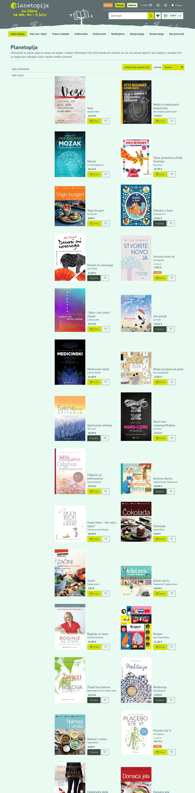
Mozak (82, 132)
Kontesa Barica (154, 365)
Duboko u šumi (154, 168)
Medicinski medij (89, 285)
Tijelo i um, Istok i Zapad (94, 246)
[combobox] (128, 15)
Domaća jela (153, 596)
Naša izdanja (18, 34)
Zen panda (151, 246)
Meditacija (151, 519)
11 (129, 664)
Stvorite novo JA (155, 200)
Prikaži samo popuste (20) (137, 67)
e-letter (146, 5)
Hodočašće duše (88, 596)
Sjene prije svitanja (90, 326)
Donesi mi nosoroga (91, 209)
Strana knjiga (156, 34)
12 (136, 664)
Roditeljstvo (118, 34)
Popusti (108, 5)
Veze (81, 93)
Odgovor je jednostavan (94, 365)
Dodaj (85, 106)
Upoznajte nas (153, 709)
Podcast (120, 5)
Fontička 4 (18, 744)
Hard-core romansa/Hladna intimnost (162, 324)
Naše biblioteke (20, 69)
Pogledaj (151, 181)
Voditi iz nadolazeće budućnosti (157, 91)
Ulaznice (132, 5)
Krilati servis (152, 440)
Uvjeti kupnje (152, 694)
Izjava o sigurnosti (155, 690)
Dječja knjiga (137, 34)
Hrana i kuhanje (60, 34)
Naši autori (18, 75)
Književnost (99, 34)
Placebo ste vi (154, 548)
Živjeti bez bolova (89, 519)
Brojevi (149, 480)
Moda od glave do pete (160, 285)
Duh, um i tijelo (38, 34)
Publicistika (81, 34)
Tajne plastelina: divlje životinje (159, 130)
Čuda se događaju (156, 635)
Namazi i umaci (88, 557)
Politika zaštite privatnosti (158, 697)
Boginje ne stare (88, 480)
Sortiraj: (158, 67)
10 (123, 664)
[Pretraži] (150, 15)
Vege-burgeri (86, 168)
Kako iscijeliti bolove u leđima (97, 635)
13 (143, 664)
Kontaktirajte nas (174, 709)
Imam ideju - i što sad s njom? (97, 400)
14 (150, 664)
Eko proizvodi (176, 34)
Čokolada (151, 400)
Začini (82, 440)
